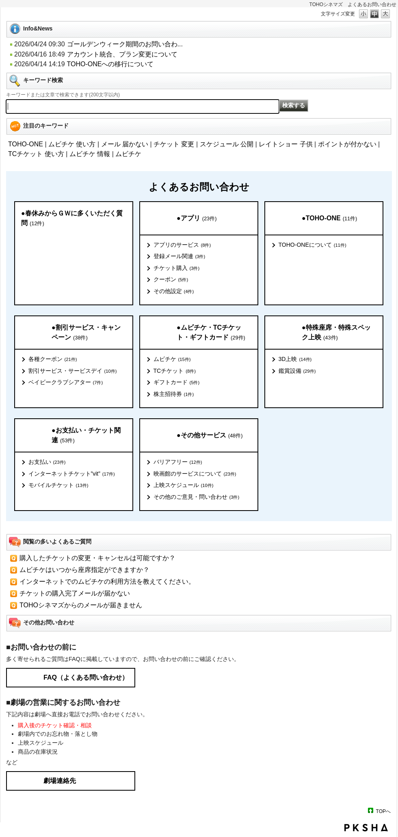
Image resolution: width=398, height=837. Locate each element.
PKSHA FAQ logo (366, 827)
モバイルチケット (58, 485)
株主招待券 (174, 394)
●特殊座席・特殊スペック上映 (336, 332)
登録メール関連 (179, 256)
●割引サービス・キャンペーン (86, 332)
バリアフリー (178, 462)
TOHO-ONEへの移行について (110, 64)
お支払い (47, 462)
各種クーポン (52, 359)
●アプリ (196, 218)
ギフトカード (177, 382)
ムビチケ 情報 (89, 153)
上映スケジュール (184, 485)
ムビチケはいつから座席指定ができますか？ (84, 569)
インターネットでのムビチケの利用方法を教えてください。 (107, 581)
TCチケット (175, 371)
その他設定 (174, 291)
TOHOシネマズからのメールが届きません (80, 605)
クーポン (171, 279)
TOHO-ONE (25, 144)
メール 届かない (124, 144)
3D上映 (295, 359)
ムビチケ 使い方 (71, 144)
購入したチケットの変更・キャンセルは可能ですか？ (97, 557)
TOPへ (383, 811)
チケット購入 (177, 268)
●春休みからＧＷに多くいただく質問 (72, 218)
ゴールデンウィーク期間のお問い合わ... (125, 44)
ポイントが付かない (347, 144)
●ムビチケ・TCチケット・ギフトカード (211, 332)
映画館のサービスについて (195, 474)
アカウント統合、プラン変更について (122, 54)
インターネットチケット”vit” (71, 474)
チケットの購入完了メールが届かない (74, 593)
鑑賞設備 (297, 371)
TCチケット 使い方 (36, 153)
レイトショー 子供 (285, 144)
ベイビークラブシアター (65, 382)
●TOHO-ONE (329, 218)
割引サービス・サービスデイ (72, 371)
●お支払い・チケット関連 (86, 435)
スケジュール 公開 (226, 144)
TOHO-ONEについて (312, 245)
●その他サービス (209, 435)
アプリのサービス (182, 245)
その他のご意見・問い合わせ (197, 497)
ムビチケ (128, 153)
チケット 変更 (174, 144)
